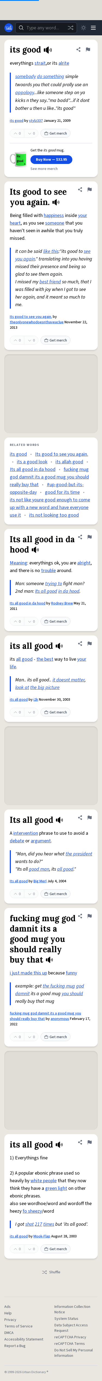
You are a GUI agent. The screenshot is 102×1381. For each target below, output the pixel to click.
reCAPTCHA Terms (69, 1343)
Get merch (55, 133)
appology (24, 92)
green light (56, 1188)
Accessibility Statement (23, 1339)
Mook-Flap (41, 1236)
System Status (66, 1318)
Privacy (10, 1320)
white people (43, 1180)
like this (50, 251)
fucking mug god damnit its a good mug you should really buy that (49, 477)
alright (84, 563)
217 (38, 1224)
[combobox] (46, 27)
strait (40, 63)
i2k (35, 699)
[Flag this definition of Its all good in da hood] (89, 537)
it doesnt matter (68, 679)
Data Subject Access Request (71, 1328)
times (48, 1224)
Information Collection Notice (72, 1309)
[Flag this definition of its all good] (89, 643)
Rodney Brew (62, 603)
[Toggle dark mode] (83, 27)
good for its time (62, 492)
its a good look (32, 461)
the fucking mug (59, 986)
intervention (25, 833)
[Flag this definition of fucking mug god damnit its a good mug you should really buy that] (89, 916)
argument (41, 840)
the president (79, 854)
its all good (19, 699)
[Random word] (70, 27)
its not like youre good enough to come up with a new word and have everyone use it (50, 507)
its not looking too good (54, 515)
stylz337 (36, 120)
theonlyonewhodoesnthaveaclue (37, 322)
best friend (50, 281)
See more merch (44, 169)
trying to (53, 583)
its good (16, 120)
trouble (48, 570)
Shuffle (51, 1272)
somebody (25, 76)
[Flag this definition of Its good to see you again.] (89, 189)
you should (72, 993)
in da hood (68, 591)
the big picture (45, 687)
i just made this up (28, 973)
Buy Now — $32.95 (51, 159)
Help (8, 1313)
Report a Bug (15, 1346)
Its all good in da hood (32, 469)
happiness (54, 215)
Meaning (18, 563)
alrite (63, 63)
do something (50, 76)
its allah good (69, 461)
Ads (7, 1306)
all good (24, 659)
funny (71, 973)
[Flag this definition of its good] (88, 49)
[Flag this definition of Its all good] (89, 817)
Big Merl (40, 881)
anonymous (60, 1019)
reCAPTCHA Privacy (70, 1337)
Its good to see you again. (31, 316)
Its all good (46, 591)
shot (29, 1224)
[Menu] (93, 27)
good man (39, 869)
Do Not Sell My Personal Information (73, 1353)
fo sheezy (32, 1211)
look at (22, 687)
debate (17, 840)
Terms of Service (18, 1326)
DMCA (9, 1333)
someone (54, 223)
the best (44, 659)
